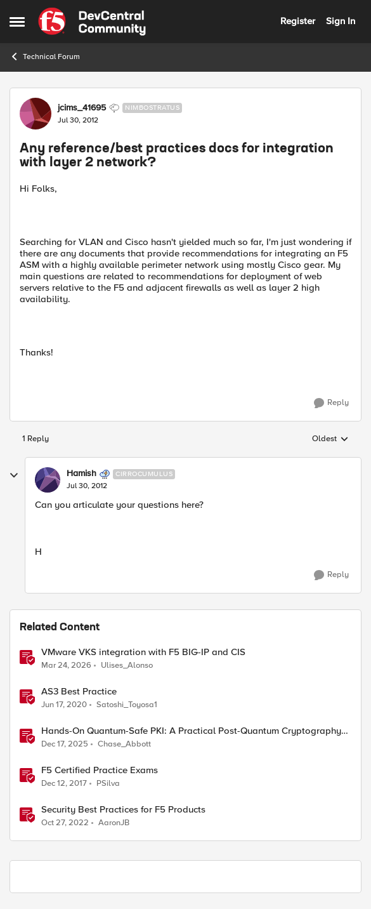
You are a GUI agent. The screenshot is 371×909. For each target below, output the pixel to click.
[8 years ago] (64, 783)
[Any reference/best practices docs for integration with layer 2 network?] (87, 486)
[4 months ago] (66, 665)
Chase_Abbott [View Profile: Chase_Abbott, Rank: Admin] (124, 743)
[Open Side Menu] (17, 21)
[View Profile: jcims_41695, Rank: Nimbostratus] (35, 113)
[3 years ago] (65, 823)
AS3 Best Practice (79, 691)
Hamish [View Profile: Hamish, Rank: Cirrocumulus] (81, 473)
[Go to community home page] (92, 21)
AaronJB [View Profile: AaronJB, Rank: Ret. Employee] (113, 822)
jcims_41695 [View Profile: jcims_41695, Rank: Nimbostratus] (82, 108)
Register (297, 21)
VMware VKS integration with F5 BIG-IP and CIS (143, 652)
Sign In (340, 21)
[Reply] (331, 403)
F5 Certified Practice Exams (99, 770)
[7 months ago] (64, 744)
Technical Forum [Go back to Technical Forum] (45, 56)
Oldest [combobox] (330, 439)
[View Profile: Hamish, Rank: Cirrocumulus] (47, 480)
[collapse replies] (14, 475)
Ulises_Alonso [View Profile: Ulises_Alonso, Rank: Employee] (127, 665)
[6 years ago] (64, 705)
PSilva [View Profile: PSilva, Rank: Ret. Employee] (108, 783)
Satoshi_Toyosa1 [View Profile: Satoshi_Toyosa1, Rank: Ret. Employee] (126, 704)
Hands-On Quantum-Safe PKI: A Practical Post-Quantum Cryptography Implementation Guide (191, 731)
